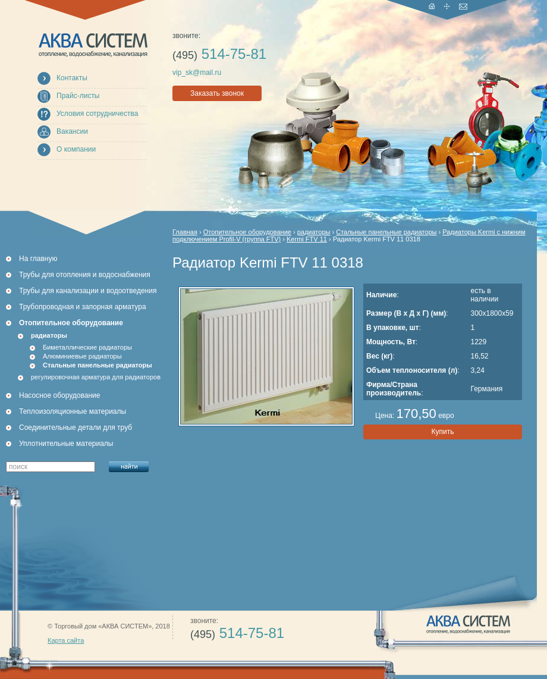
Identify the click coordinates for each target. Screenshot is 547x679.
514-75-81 (219, 54)
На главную (38, 258)
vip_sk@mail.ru (196, 72)
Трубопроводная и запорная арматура (82, 307)
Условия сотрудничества (97, 113)
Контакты (71, 78)
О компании (76, 149)
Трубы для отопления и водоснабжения (84, 275)
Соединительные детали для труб (75, 427)
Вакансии (72, 131)
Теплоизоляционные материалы (72, 411)
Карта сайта (66, 640)
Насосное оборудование (59, 395)
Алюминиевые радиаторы (82, 356)
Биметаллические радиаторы (87, 347)
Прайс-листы (78, 96)
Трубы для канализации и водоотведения (87, 291)
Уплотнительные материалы (66, 443)
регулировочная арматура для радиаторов (96, 377)
